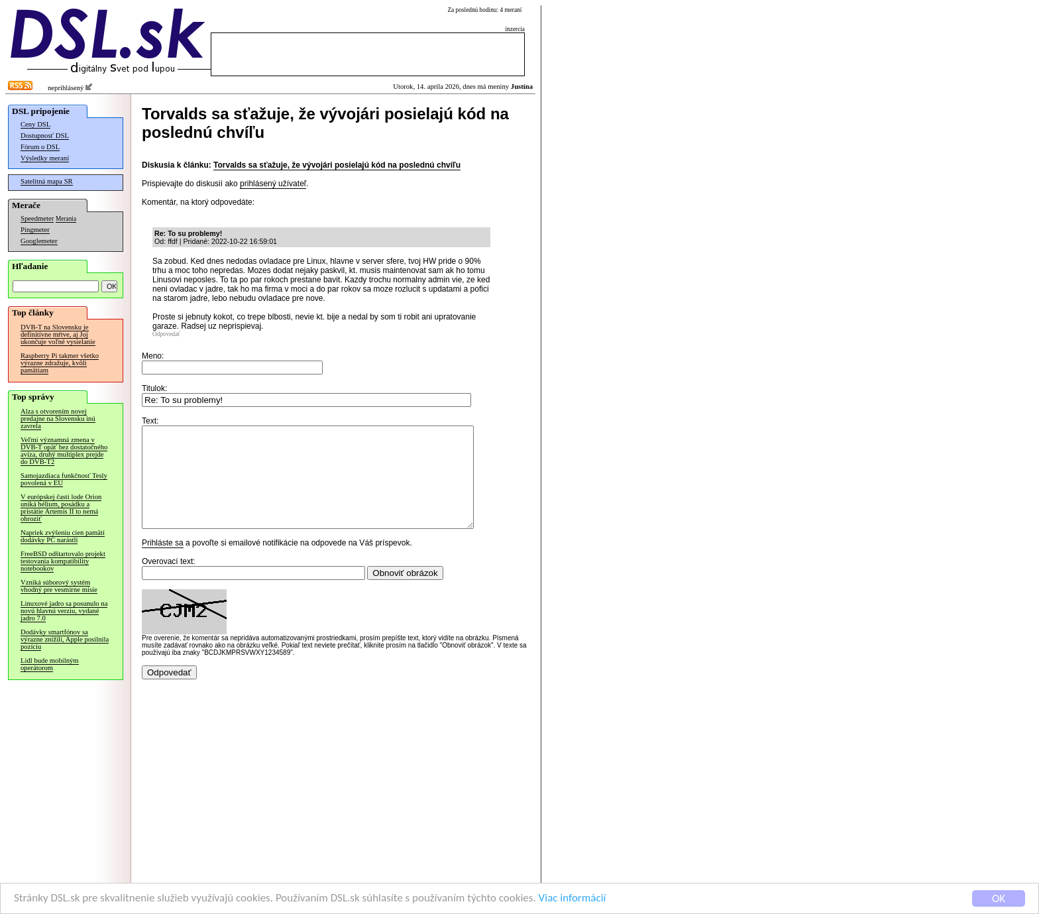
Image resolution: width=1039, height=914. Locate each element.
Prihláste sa (163, 562)
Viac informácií (572, 899)
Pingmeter (35, 229)
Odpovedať (166, 334)
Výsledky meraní (45, 158)
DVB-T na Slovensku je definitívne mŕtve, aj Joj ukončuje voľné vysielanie (58, 334)
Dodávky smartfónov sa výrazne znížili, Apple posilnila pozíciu (65, 639)
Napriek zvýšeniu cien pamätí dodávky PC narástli (63, 536)
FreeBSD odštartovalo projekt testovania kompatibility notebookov (63, 561)
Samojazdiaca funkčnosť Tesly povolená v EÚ (64, 479)
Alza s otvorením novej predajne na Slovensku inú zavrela (58, 418)
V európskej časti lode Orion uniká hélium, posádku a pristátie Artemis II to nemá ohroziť (61, 507)
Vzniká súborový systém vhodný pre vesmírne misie (59, 586)
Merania (66, 218)
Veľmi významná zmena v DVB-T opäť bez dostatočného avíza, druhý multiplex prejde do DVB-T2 (64, 450)
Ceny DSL (35, 124)
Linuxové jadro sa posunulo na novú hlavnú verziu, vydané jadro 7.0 (64, 611)
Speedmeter (37, 218)
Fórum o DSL (40, 146)
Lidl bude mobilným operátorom (50, 664)
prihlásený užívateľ (273, 183)
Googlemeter (39, 241)
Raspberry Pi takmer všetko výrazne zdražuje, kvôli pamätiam (60, 363)
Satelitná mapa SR (47, 181)
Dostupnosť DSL (45, 135)
